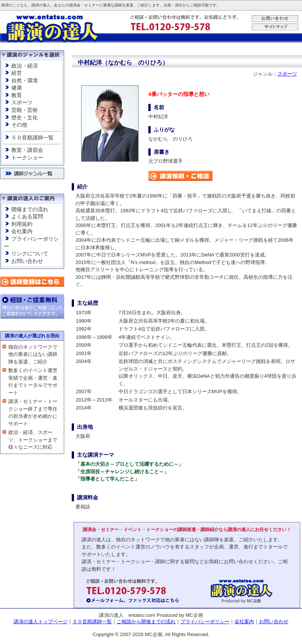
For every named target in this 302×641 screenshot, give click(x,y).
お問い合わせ (27, 261)
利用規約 (21, 224)
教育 (16, 95)
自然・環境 (24, 80)
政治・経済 (24, 66)
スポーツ (21, 102)
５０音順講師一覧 (32, 137)
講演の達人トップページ (41, 621)
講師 (118, 5)
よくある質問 (27, 216)
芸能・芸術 (24, 110)
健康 (16, 88)
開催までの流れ (29, 209)
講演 (5, 5)
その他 (19, 125)
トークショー (27, 157)
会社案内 (21, 231)
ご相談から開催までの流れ (146, 621)
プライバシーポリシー (205, 621)
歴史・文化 (24, 117)
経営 (16, 73)
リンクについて (29, 253)
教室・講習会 (27, 150)
